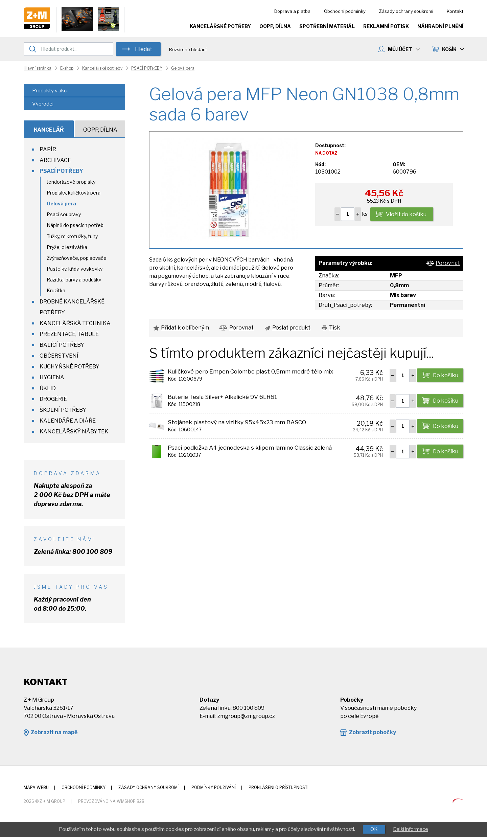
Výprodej (42, 104)
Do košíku (445, 375)
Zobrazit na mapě (53, 732)
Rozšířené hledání (188, 49)
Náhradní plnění (440, 26)
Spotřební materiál (327, 26)
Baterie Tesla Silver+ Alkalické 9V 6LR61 (222, 396)
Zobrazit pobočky (372, 732)
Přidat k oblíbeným (185, 327)
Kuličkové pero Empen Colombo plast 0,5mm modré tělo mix (250, 371)
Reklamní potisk (386, 26)
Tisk (334, 327)
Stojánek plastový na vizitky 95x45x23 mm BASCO (237, 422)
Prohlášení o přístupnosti (278, 787)
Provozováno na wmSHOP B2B (111, 801)
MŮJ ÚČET (403, 49)
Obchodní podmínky (345, 11)
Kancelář (49, 130)
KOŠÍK (452, 49)
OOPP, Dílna (275, 26)
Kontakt (455, 11)
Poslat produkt (291, 327)
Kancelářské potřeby (220, 26)
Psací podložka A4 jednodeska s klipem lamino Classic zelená (250, 447)
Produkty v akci (50, 91)
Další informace (410, 829)
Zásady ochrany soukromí (406, 11)
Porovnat (448, 263)
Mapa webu (36, 787)
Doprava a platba (292, 11)
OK (374, 829)
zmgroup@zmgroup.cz (246, 716)
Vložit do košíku (406, 214)
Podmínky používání (213, 787)
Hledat (143, 49)
